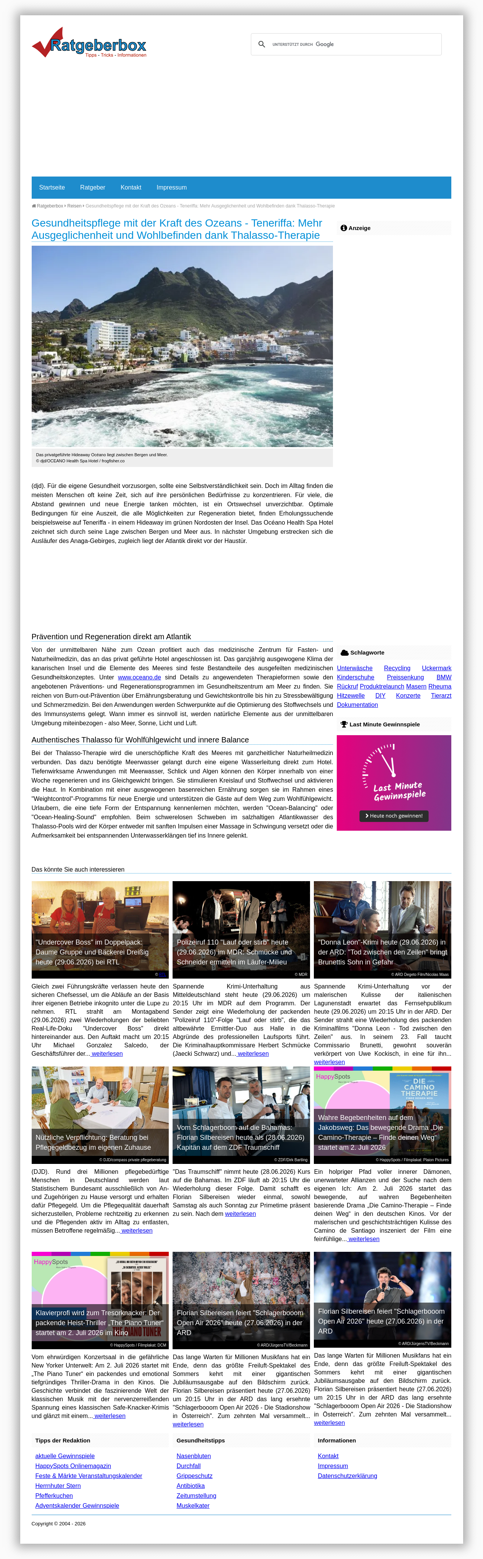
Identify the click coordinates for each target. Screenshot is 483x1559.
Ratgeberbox (47, 206)
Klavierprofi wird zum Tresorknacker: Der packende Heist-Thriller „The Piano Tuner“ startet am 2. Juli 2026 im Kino (99, 1323)
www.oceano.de (139, 677)
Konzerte (408, 695)
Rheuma (439, 686)
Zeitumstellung (196, 1496)
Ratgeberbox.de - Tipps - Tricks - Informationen (89, 42)
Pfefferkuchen (54, 1496)
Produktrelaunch (382, 686)
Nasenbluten (193, 1456)
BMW (443, 677)
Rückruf (347, 686)
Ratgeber (92, 187)
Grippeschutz (194, 1476)
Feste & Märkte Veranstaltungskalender (89, 1476)
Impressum (172, 187)
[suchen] (345, 44)
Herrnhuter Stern (58, 1486)
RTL (162, 974)
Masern (416, 686)
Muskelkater (192, 1505)
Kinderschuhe (355, 677)
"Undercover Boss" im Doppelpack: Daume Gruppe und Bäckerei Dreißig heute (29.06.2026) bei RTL (92, 952)
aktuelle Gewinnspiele (65, 1456)
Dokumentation (357, 705)
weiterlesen (106, 1053)
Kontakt (131, 187)
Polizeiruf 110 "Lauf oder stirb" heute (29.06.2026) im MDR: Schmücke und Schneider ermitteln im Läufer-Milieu (234, 952)
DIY (380, 695)
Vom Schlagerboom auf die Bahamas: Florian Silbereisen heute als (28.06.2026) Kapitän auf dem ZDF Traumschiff (240, 1137)
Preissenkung (405, 677)
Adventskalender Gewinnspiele (78, 1505)
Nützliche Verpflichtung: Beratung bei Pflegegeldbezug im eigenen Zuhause (93, 1142)
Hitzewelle (351, 695)
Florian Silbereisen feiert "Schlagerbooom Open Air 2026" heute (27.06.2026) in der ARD (240, 1323)
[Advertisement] (242, 119)
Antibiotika (190, 1486)
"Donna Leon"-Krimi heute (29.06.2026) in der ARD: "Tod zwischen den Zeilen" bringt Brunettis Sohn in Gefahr (382, 952)
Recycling (397, 668)
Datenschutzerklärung (347, 1476)
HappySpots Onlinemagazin (73, 1466)
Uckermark (436, 668)
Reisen (74, 206)
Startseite (52, 187)
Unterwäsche (354, 668)
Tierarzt (441, 695)
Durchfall (188, 1466)
